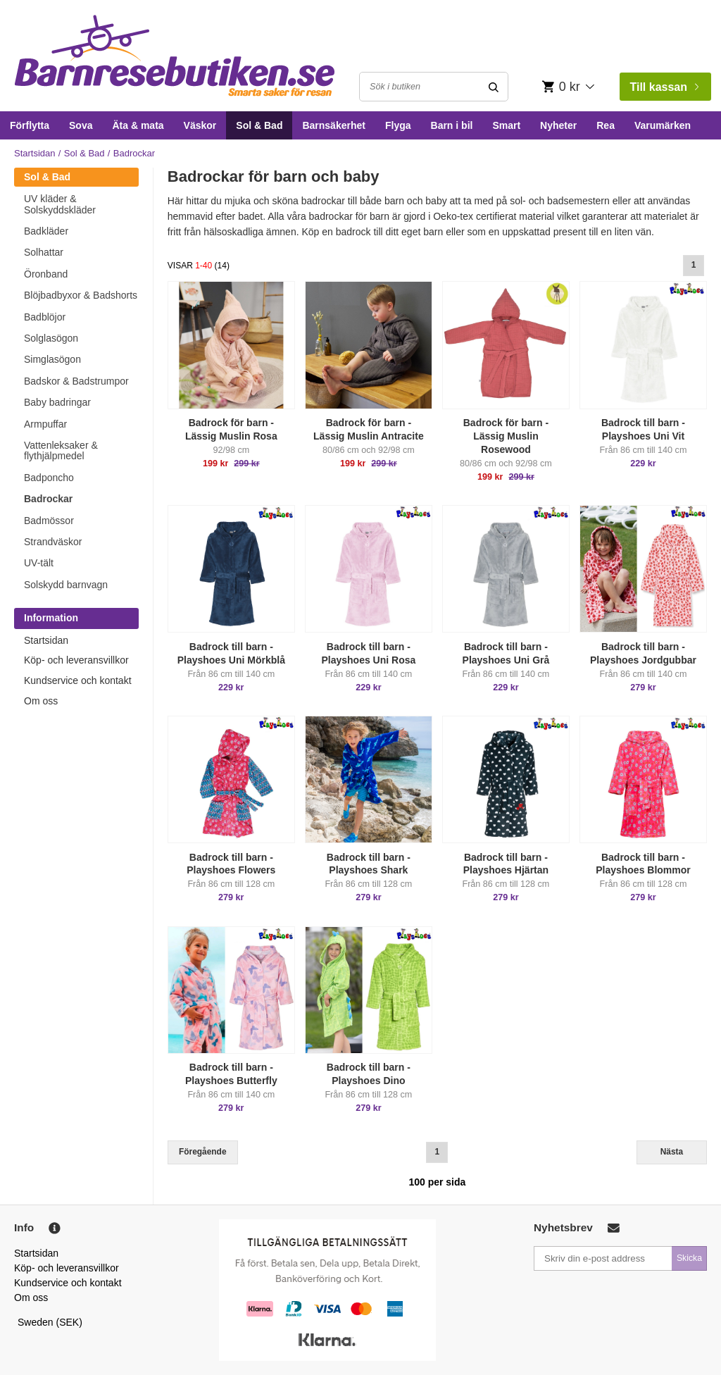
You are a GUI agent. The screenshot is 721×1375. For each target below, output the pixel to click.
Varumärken (662, 125)
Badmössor (49, 520)
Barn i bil (452, 125)
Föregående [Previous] (202, 1152)
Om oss (41, 701)
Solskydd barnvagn (66, 584)
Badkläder (46, 231)
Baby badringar (57, 402)
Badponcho (49, 477)
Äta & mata (137, 125)
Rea (605, 125)
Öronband (46, 274)
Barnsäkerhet (333, 125)
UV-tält (39, 562)
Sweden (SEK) (50, 1322)
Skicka (689, 1258)
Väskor (200, 125)
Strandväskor (53, 541)
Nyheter (558, 125)
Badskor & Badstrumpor (76, 381)
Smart (506, 125)
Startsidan (35, 153)
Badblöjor (44, 317)
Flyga (398, 125)
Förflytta (29, 125)
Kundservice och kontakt (78, 680)
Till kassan (663, 87)
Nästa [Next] (671, 1152)
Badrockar (48, 498)
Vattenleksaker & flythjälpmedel (61, 450)
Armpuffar (45, 424)
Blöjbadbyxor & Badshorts (80, 295)
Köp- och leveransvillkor (76, 660)
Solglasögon (51, 338)
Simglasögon (52, 359)
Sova (80, 125)
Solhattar (43, 252)
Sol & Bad (259, 125)
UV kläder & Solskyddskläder (60, 204)
